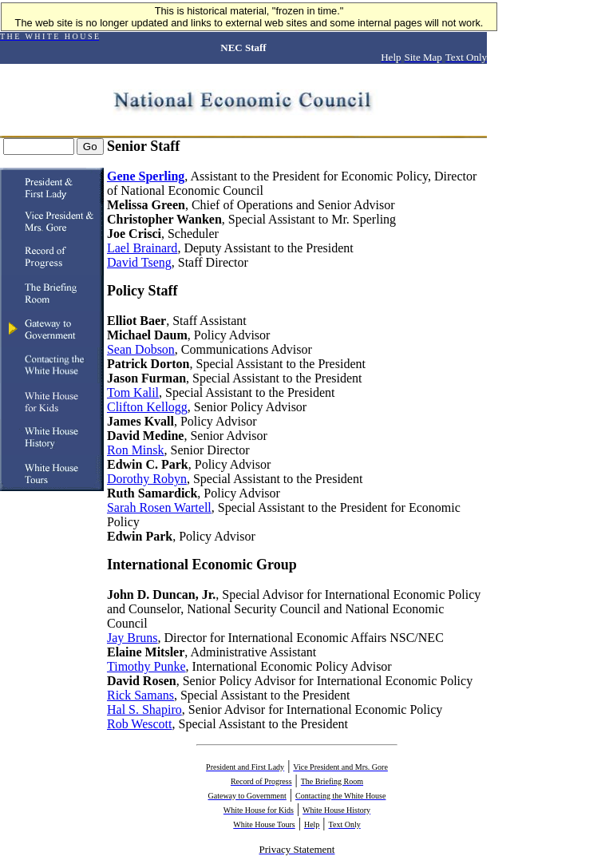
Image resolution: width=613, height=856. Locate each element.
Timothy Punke (146, 666)
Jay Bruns (132, 637)
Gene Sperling (145, 176)
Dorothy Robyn (147, 478)
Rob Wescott (139, 724)
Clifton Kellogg (147, 407)
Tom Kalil (133, 392)
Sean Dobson (141, 349)
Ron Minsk (135, 450)
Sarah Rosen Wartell (159, 507)
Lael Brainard (142, 248)
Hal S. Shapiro (144, 709)
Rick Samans (140, 695)
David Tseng (139, 262)
